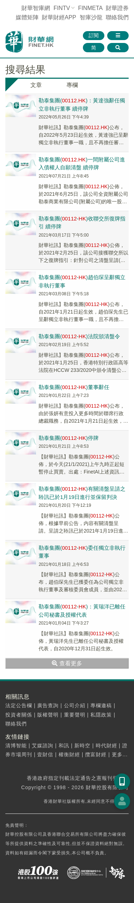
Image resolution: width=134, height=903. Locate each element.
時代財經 (106, 745)
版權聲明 (48, 715)
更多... (120, 754)
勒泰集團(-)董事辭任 (74, 387)
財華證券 (117, 8)
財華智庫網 (35, 8)
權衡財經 (69, 754)
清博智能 (16, 745)
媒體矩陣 (27, 17)
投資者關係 (18, 715)
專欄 (72, 85)
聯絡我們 (117, 17)
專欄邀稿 (101, 705)
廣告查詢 (48, 705)
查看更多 (67, 663)
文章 (36, 85)
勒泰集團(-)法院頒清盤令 (79, 336)
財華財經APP (59, 17)
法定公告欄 (18, 705)
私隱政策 (101, 715)
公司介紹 (74, 705)
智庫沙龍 (91, 17)
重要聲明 (74, 715)
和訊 (64, 745)
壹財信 (45, 754)
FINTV (62, 8)
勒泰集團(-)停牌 (69, 438)
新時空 (82, 745)
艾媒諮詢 (42, 745)
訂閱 (94, 35)
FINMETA (90, 8)
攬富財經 (95, 754)
